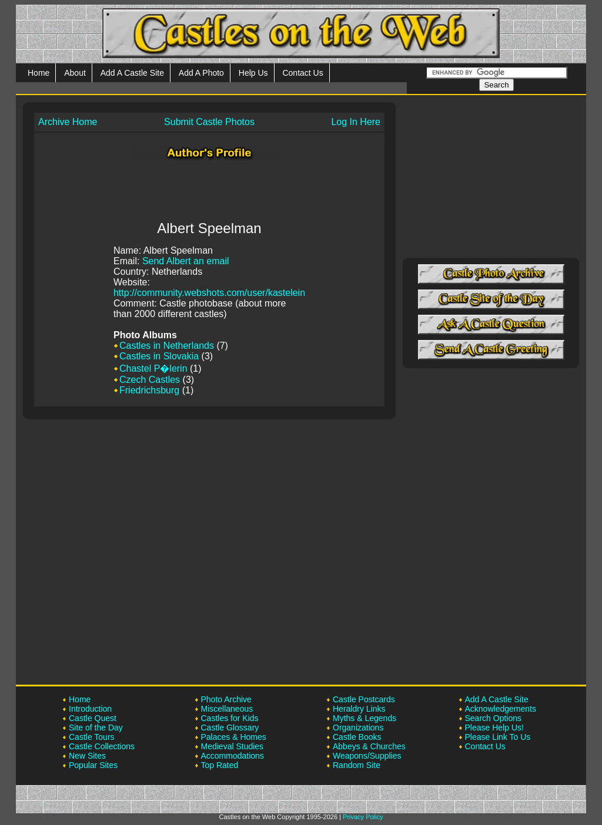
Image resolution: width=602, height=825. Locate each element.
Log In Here (355, 122)
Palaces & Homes (233, 737)
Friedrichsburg (149, 390)
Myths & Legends (364, 718)
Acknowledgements (500, 708)
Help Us (253, 73)
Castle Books (357, 737)
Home (38, 73)
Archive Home (67, 122)
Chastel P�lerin (153, 368)
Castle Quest (92, 718)
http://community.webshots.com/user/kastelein (209, 293)
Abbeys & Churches (369, 746)
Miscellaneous (227, 708)
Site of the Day (96, 727)
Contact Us (302, 73)
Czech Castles (149, 380)
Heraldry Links (359, 708)
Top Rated (220, 765)
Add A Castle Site (132, 73)
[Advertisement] (209, 188)
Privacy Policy (363, 816)
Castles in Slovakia (159, 356)
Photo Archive (226, 699)
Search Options (493, 718)
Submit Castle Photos (209, 122)
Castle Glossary (230, 727)
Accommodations (232, 755)
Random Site (356, 765)
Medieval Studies (232, 746)
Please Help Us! (494, 727)
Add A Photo (201, 73)
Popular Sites (93, 765)
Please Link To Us (498, 737)
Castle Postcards (364, 699)
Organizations (358, 727)
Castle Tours (92, 737)
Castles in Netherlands (166, 346)
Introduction (90, 708)
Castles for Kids (230, 718)
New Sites (87, 755)
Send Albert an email (185, 261)
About (75, 73)
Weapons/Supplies (367, 755)
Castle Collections (102, 746)
